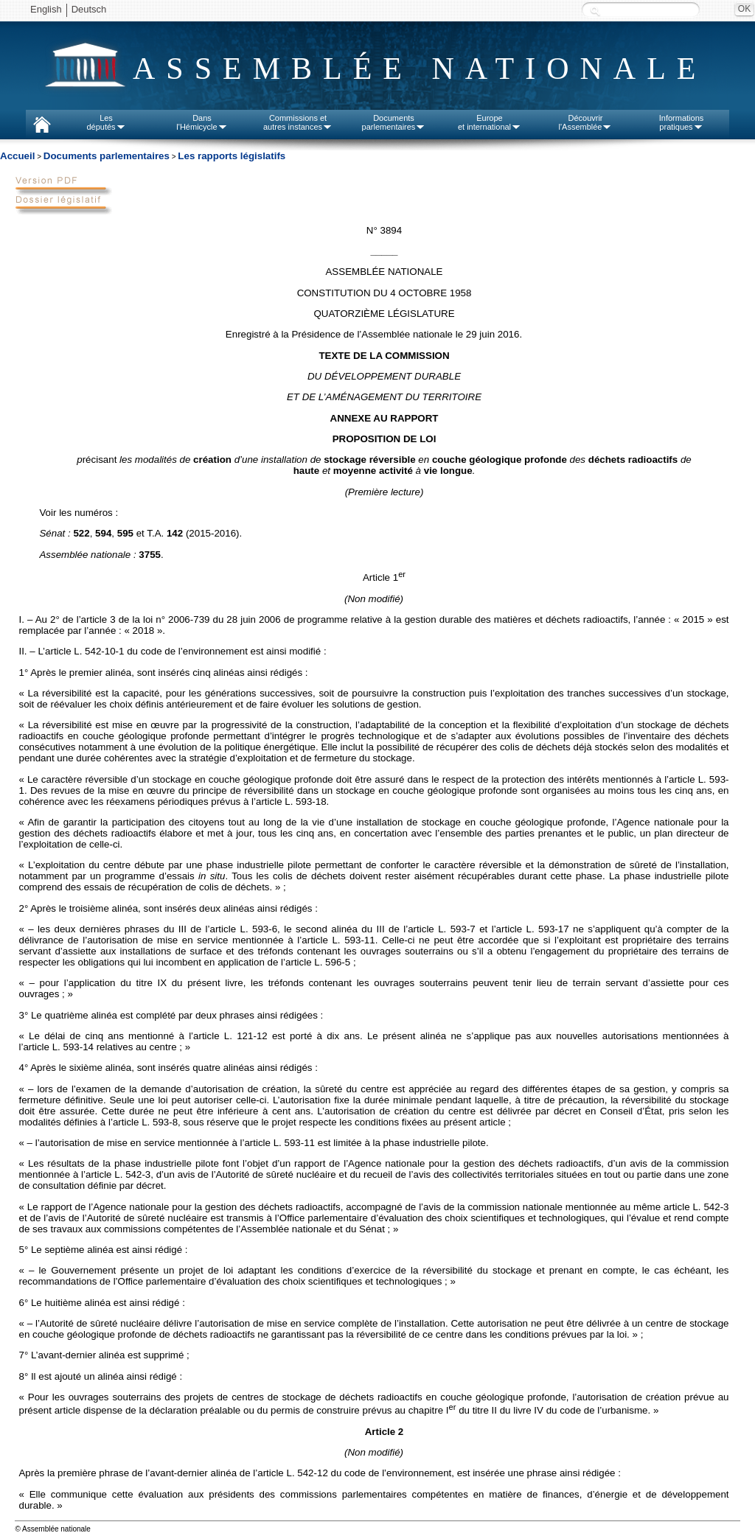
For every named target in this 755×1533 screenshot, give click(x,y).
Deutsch (89, 9)
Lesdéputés (105, 122)
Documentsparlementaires (394, 122)
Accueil (17, 155)
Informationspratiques (681, 122)
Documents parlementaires (107, 155)
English (46, 9)
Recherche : (595, 10)
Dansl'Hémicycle (201, 122)
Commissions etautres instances (298, 122)
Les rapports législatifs (231, 155)
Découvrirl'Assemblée (586, 122)
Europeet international (489, 122)
